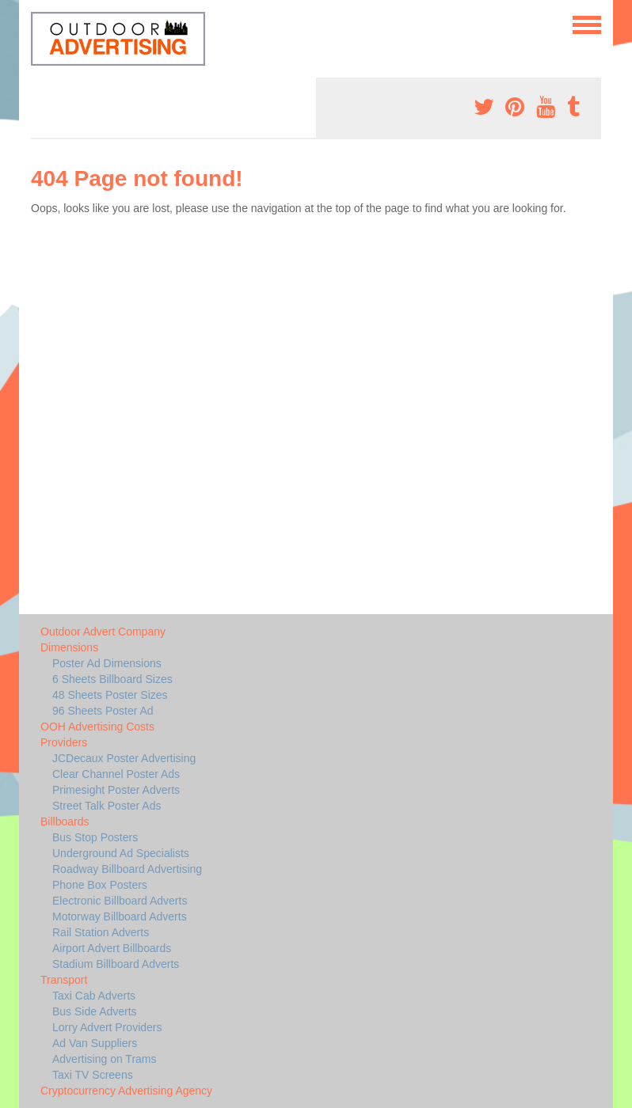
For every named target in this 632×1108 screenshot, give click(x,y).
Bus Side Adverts (94, 1011)
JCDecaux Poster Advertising (124, 758)
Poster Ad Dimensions (107, 663)
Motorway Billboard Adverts (119, 916)
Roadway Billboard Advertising (127, 869)
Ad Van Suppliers (94, 1043)
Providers (63, 742)
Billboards (64, 821)
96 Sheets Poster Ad (103, 710)
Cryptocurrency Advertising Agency (126, 1090)
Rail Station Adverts (100, 932)
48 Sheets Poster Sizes (110, 695)
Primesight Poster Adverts (116, 790)
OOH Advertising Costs (97, 726)
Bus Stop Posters (95, 837)
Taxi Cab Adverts (93, 995)
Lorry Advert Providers (107, 1027)
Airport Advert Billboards (111, 948)
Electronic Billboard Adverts (119, 900)
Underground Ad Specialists (120, 853)
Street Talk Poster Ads (106, 805)
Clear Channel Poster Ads (116, 774)
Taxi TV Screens (92, 1074)
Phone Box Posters (99, 884)
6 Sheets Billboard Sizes (112, 679)
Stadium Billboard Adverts (115, 964)
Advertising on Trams (104, 1059)
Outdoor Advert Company (103, 631)
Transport (63, 979)
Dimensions (69, 647)
